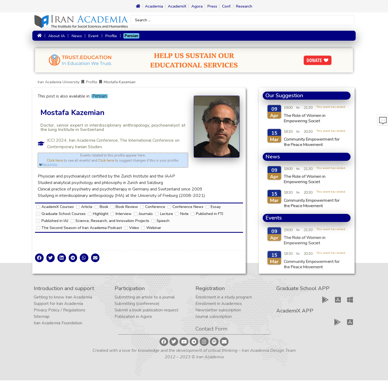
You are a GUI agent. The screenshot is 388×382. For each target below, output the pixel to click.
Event (92, 37)
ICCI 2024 (57, 142)
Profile (110, 37)
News (75, 37)
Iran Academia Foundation (58, 325)
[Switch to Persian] (130, 37)
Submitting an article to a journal (145, 299)
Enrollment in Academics (218, 305)
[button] (39, 259)
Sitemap (42, 318)
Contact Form (211, 330)
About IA (55, 37)
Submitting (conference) (137, 305)
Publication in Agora (133, 318)
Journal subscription (213, 318)
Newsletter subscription (218, 312)
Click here (55, 162)
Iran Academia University (58, 83)
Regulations (74, 312)
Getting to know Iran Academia (63, 299)
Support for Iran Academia (58, 305)
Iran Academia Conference (93, 142)
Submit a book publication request (146, 312)
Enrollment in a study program (223, 299)
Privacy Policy (47, 312)
